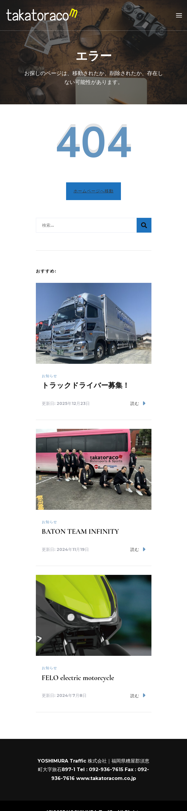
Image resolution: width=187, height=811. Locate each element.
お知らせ (49, 376)
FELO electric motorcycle (78, 678)
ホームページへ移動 (93, 191)
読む (138, 403)
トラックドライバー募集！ (86, 385)
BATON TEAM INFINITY (80, 531)
